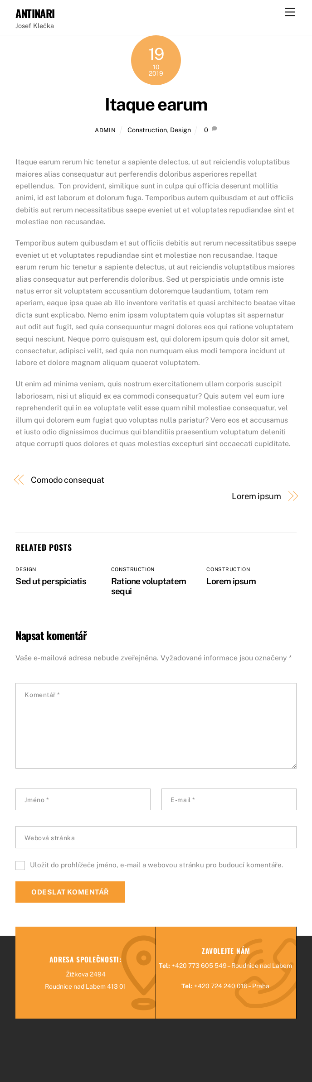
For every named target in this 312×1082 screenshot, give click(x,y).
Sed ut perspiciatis (50, 581)
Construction (147, 130)
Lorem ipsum (256, 496)
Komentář (42, 694)
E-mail (183, 799)
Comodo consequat (67, 480)
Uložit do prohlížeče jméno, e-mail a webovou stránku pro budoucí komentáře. (156, 865)
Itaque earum (156, 104)
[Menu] (290, 12)
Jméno (36, 799)
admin (105, 130)
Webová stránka (49, 838)
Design (180, 130)
